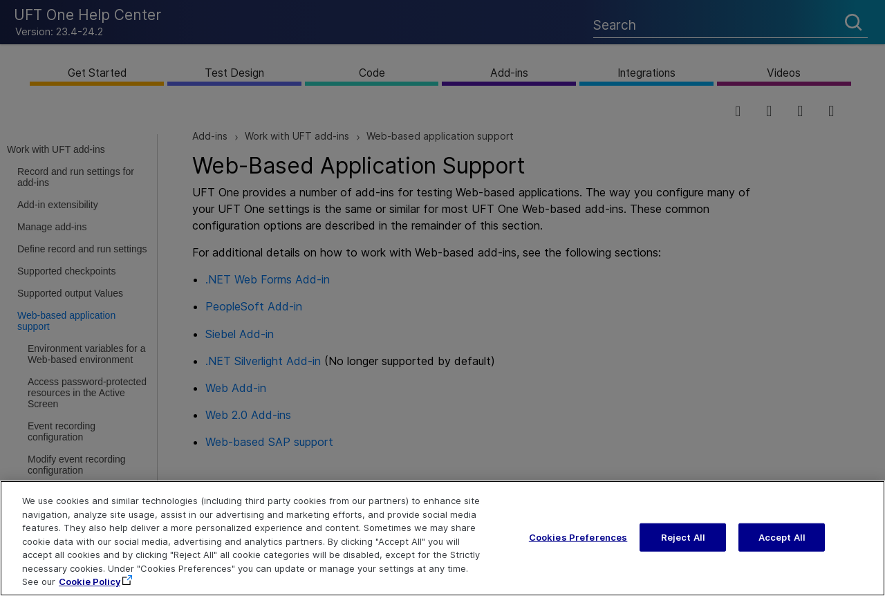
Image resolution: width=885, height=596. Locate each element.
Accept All (781, 546)
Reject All (683, 546)
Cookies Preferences (578, 546)
